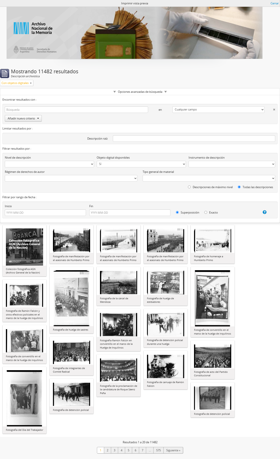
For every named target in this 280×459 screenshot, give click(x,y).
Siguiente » (173, 450)
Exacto (211, 212)
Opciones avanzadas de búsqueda (140, 92)
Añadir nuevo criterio (23, 118)
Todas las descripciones (255, 187)
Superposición (187, 212)
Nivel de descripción (18, 157)
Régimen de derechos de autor (25, 172)
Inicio (8, 206)
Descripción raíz (97, 138)
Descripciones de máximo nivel (210, 187)
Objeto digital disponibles (113, 157)
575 (158, 450)
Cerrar (275, 3)
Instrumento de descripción (207, 157)
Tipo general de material (158, 172)
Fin (91, 206)
